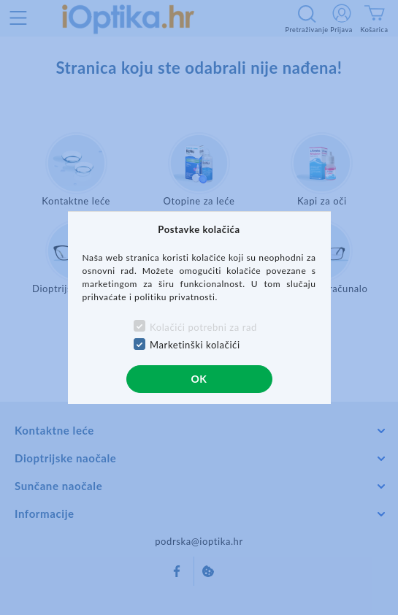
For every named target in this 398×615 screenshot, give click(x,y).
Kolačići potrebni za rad (203, 327)
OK (199, 379)
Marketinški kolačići (195, 345)
